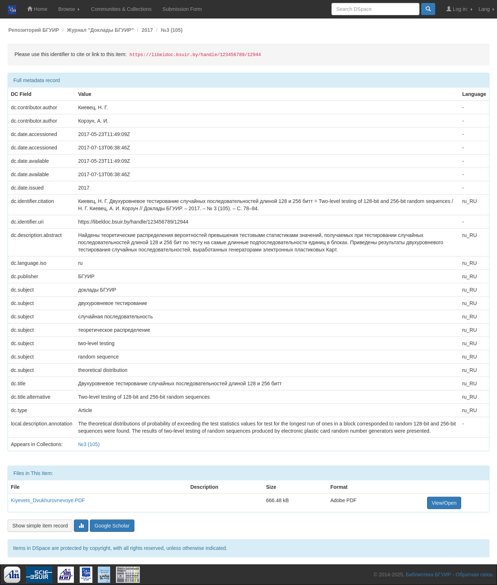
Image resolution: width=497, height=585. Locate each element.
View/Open (444, 503)
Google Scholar (112, 526)
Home (37, 9)
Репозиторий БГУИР (33, 30)
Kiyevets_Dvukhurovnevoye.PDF (48, 500)
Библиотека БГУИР (428, 574)
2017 (147, 30)
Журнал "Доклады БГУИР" (100, 30)
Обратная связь (474, 574)
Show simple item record (40, 526)
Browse (69, 9)
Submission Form (182, 9)
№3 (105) (172, 30)
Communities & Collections (121, 9)
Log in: (459, 9)
